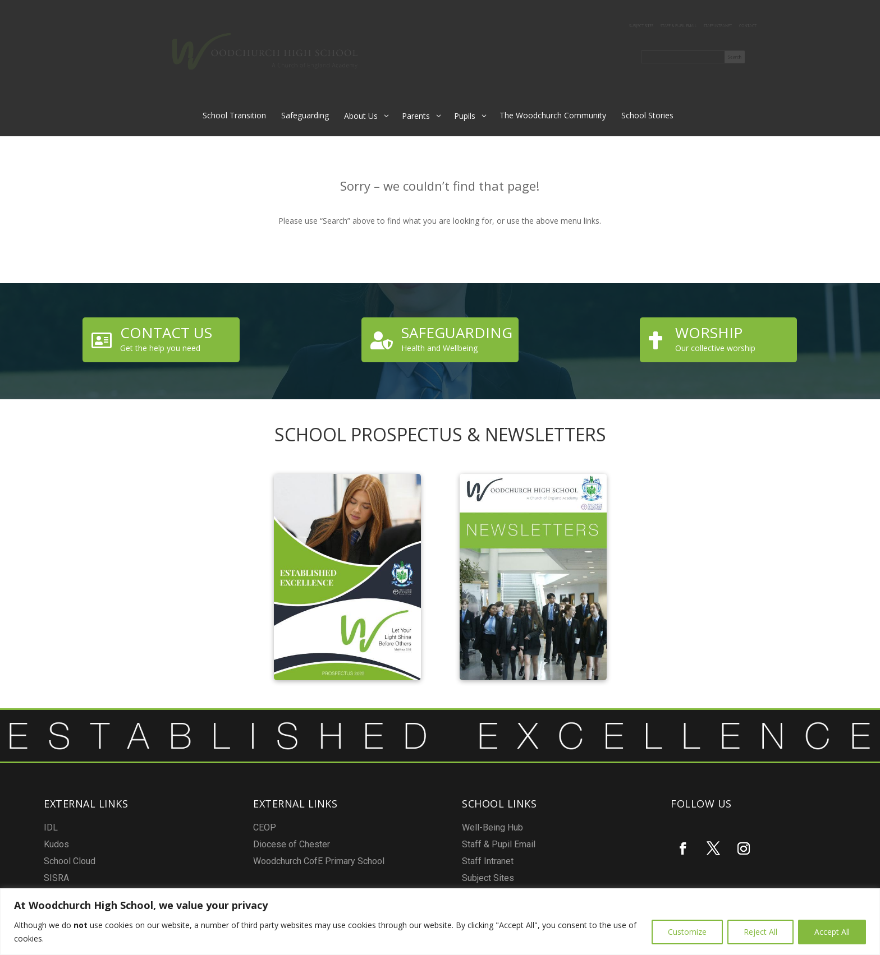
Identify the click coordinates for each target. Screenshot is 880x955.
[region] (440, 921)
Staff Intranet (728, 26)
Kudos (229, 858)
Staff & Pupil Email (672, 26)
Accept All (832, 931)
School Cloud (234, 864)
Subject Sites (619, 26)
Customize (687, 931)
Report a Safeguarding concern (494, 878)
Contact (771, 26)
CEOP (353, 850)
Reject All (760, 931)
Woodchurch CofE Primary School (372, 862)
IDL (227, 852)
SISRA (229, 870)
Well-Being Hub (483, 854)
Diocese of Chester (362, 856)
